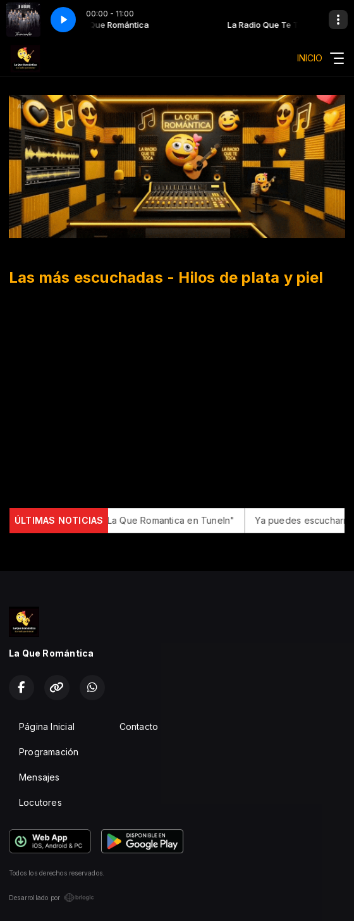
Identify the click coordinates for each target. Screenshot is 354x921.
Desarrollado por (51, 897)
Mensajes (39, 777)
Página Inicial (47, 726)
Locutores (40, 802)
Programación (49, 751)
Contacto (139, 726)
